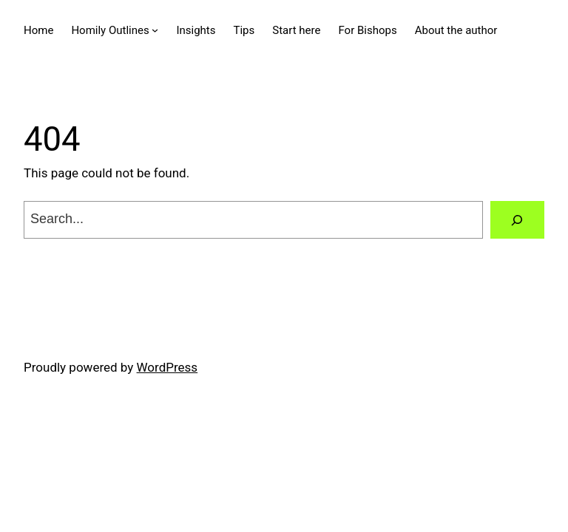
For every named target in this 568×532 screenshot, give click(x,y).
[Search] (517, 220)
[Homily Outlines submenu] (155, 30)
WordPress (167, 367)
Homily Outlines (110, 30)
